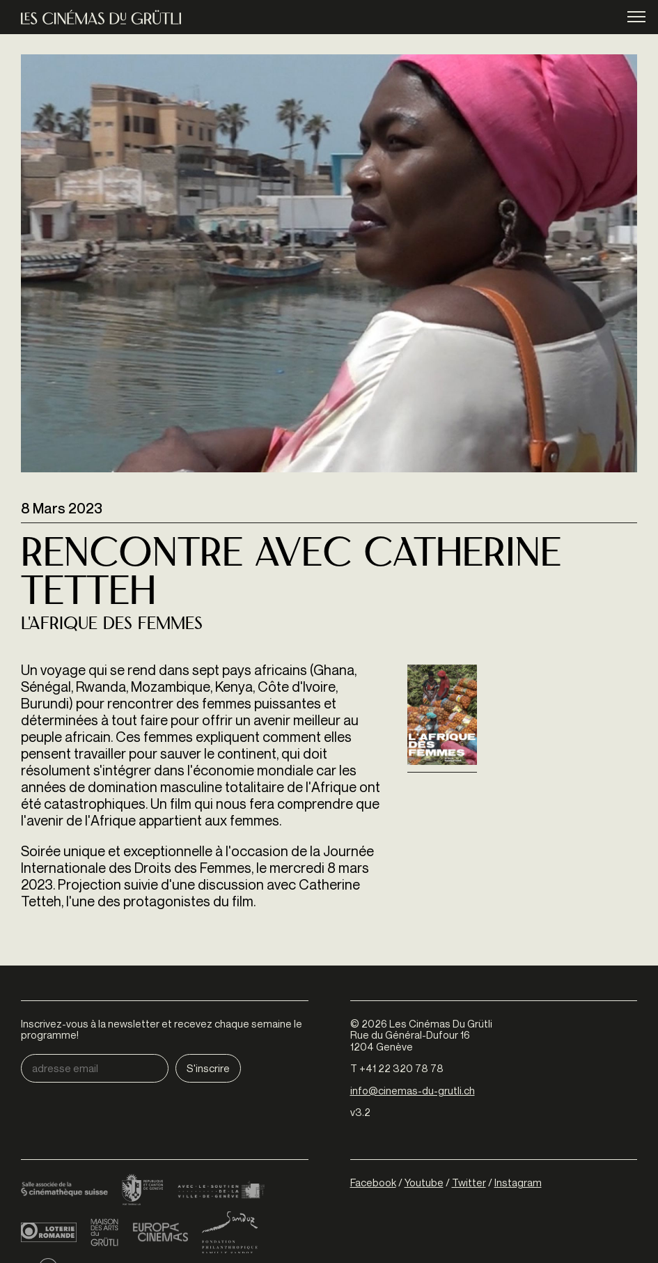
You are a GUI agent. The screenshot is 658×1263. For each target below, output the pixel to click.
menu (636, 17)
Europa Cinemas (160, 1232)
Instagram (518, 1182)
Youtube (424, 1182)
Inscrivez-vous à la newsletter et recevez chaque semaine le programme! (161, 1029)
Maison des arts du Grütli (104, 1232)
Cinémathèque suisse (64, 1190)
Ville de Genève (221, 1190)
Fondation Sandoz (230, 1232)
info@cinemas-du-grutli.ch (412, 1090)
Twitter (469, 1182)
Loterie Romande (49, 1232)
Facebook (373, 1182)
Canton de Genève (143, 1190)
